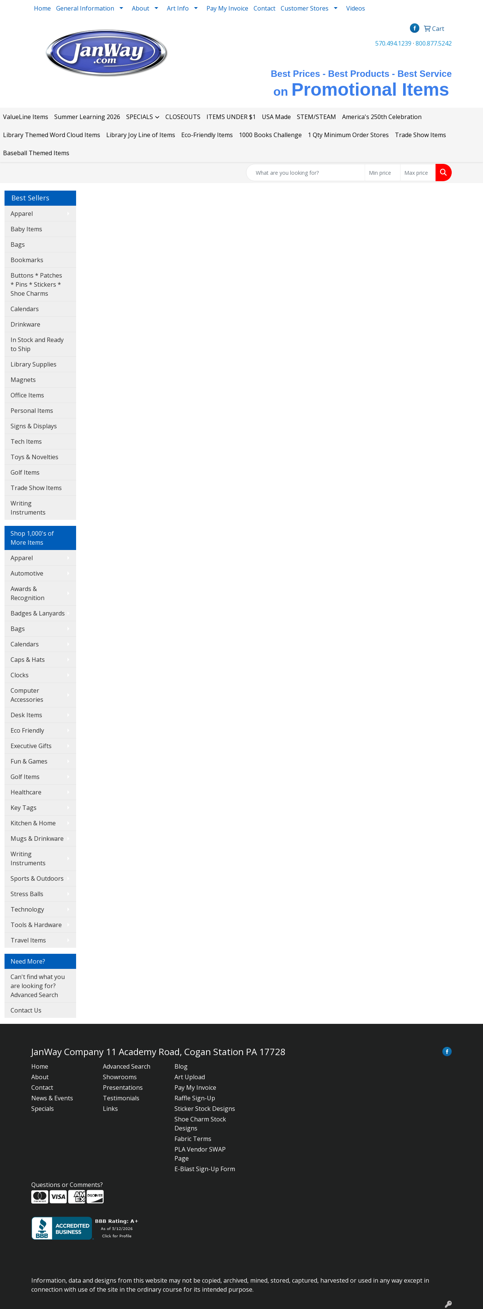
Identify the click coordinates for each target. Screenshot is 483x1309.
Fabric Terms (192, 1139)
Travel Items (28, 940)
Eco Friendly (27, 730)
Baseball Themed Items (36, 153)
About (40, 1077)
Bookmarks (27, 260)
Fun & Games (29, 761)
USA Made (276, 117)
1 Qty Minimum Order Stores (348, 135)
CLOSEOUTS (182, 117)
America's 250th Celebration (382, 117)
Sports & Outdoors (37, 878)
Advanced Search (126, 1066)
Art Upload (189, 1077)
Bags (18, 244)
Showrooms (120, 1077)
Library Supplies (34, 364)
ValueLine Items (25, 117)
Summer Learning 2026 (87, 117)
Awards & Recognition (27, 593)
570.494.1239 (393, 43)
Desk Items (26, 715)
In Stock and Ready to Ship (37, 344)
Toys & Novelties (34, 457)
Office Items (27, 395)
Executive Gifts (31, 746)
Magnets (23, 380)
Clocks (20, 675)
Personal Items (32, 410)
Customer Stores (305, 8)
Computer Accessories (27, 695)
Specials (42, 1108)
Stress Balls (27, 894)
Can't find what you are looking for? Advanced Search (38, 986)
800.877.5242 (434, 43)
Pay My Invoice (227, 8)
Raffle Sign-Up (194, 1098)
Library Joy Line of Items (140, 135)
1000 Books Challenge (270, 135)
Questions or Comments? (67, 1185)
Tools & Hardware (36, 925)
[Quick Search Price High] (418, 172)
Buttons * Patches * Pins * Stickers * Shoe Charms (36, 284)
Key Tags (24, 807)
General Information (85, 8)
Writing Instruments (28, 507)
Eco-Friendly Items (207, 135)
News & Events (52, 1098)
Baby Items (26, 229)
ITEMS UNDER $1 (231, 117)
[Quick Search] (305, 172)
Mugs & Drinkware (37, 838)
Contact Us (26, 1010)
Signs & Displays (34, 426)
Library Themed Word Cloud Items (51, 135)
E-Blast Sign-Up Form (204, 1169)
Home (42, 8)
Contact (264, 8)
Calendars (25, 309)
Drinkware (25, 324)
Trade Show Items (420, 135)
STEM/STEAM (316, 117)
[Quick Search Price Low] (382, 172)
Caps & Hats (28, 659)
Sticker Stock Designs (204, 1108)
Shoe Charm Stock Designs (200, 1123)
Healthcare (26, 792)
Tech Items (26, 441)
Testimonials (121, 1098)
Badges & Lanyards (38, 613)
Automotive (27, 573)
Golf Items (25, 472)
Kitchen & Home (33, 823)
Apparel (22, 213)
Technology (27, 909)
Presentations (123, 1087)
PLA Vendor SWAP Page (200, 1153)
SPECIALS (139, 117)
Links (110, 1108)
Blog (181, 1066)
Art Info (178, 8)
